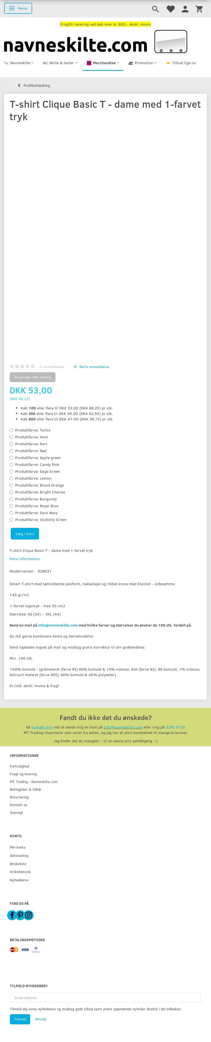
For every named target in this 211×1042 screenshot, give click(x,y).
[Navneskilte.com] (95, 41)
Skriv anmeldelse (93, 366)
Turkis (33, 430)
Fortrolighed (19, 766)
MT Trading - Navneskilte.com (34, 781)
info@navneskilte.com (58, 625)
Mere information (25, 558)
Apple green (38, 457)
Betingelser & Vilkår (25, 789)
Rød (30, 450)
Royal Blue (36, 505)
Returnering (19, 797)
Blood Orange (39, 485)
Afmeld (40, 1019)
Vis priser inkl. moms (32, 377)
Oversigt (16, 812)
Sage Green (37, 471)
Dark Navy (36, 512)
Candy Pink (37, 464)
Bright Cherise (40, 492)
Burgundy (36, 498)
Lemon (33, 478)
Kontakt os (18, 804)
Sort (31, 443)
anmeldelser (52, 366)
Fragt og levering (23, 773)
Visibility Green (40, 519)
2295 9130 (175, 727)
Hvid (31, 436)
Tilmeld (20, 1019)
